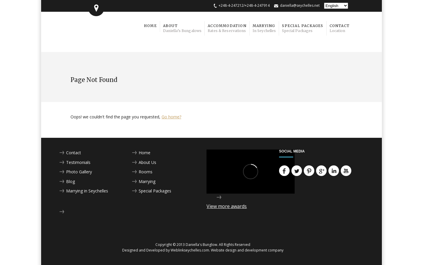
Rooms (145, 172)
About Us (147, 162)
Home (144, 152)
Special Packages (155, 191)
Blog (70, 181)
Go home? (171, 117)
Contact (73, 152)
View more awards (227, 206)
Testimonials (78, 162)
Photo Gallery (79, 172)
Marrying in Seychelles (87, 191)
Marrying (147, 181)
